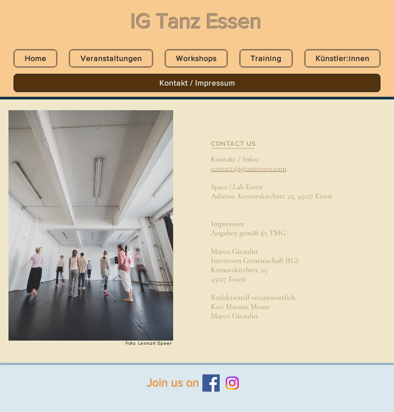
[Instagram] (232, 383)
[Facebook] (211, 383)
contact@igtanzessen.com (248, 168)
